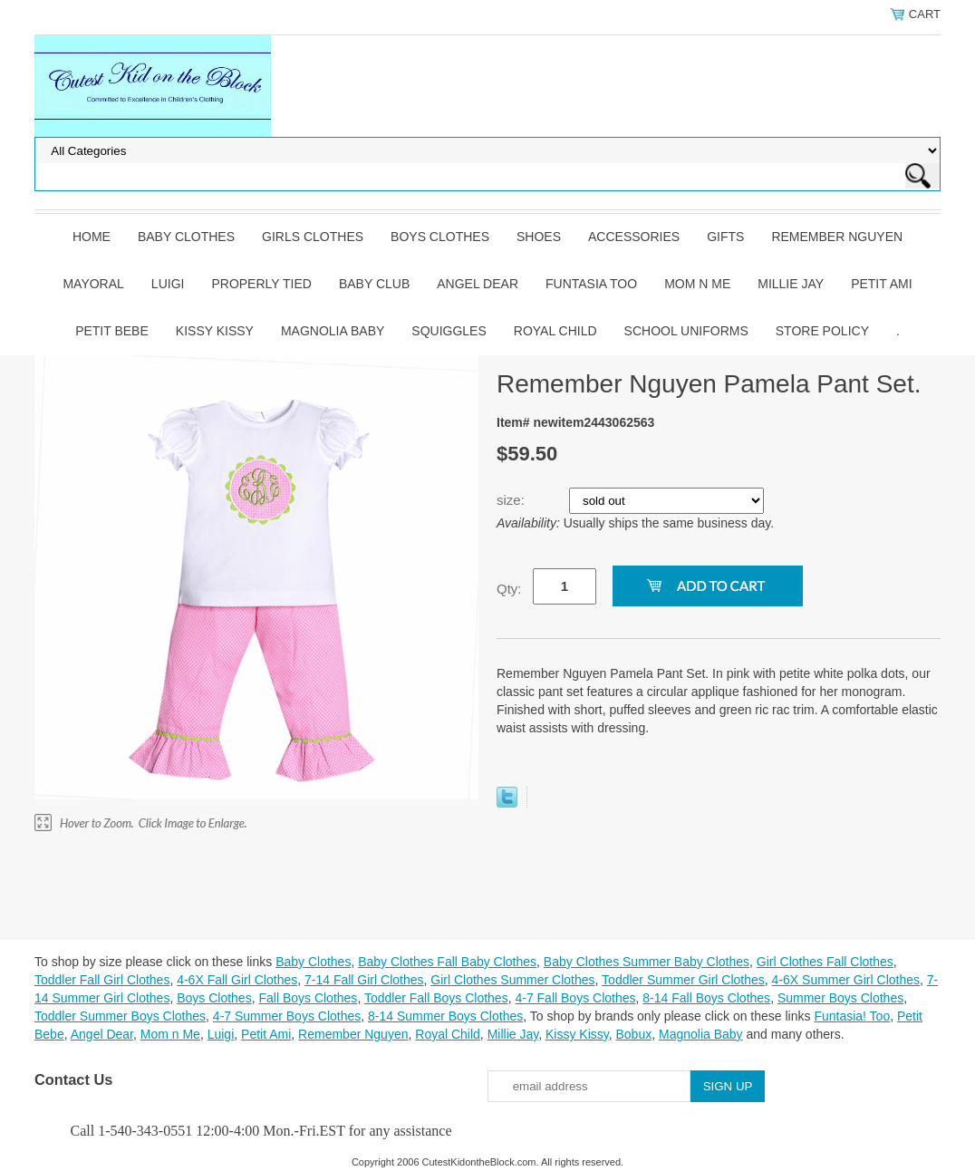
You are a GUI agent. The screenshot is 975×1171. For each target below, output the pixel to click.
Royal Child (555, 331)
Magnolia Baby (332, 331)
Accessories (634, 236)
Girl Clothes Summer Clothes (512, 980)
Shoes (538, 236)
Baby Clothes (186, 236)
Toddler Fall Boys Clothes (436, 998)
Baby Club (374, 283)
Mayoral (93, 283)
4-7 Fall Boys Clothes (575, 998)
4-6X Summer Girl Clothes (846, 980)
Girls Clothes (312, 236)
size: (512, 500)
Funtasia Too (591, 283)
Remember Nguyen (837, 236)
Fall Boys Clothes (307, 998)
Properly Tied (261, 283)
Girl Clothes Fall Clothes (825, 961)
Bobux (633, 1034)
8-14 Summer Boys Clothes (445, 1016)
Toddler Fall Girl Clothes (101, 980)
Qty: (509, 588)
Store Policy (822, 331)
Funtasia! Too (852, 1016)
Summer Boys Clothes (840, 998)
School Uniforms (686, 331)
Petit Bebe (112, 331)
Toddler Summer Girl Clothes (683, 980)
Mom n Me (697, 283)
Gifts (725, 236)
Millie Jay (791, 283)
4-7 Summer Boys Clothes (287, 1016)
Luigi (168, 283)
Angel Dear (477, 283)
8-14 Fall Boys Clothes (706, 998)
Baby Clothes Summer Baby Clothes (646, 961)
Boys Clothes (440, 236)
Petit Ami (881, 283)
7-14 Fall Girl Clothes (364, 980)
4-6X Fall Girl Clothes (237, 980)
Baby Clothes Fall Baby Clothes (447, 961)
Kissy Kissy (215, 331)
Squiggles (448, 331)
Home (91, 236)
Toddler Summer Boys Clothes (120, 1016)
